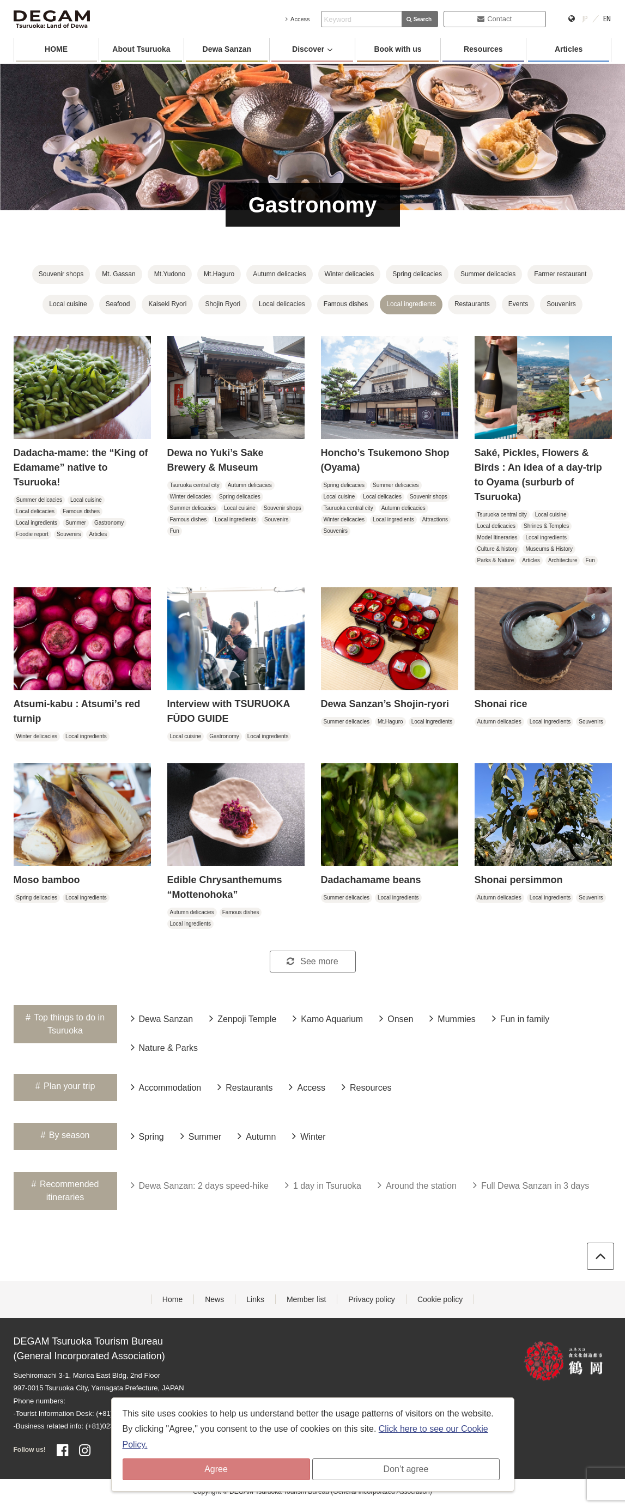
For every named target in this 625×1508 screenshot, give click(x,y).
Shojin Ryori (222, 304)
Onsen (396, 1018)
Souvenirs (561, 304)
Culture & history (497, 549)
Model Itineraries (497, 537)
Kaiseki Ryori (167, 304)
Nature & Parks (164, 1047)
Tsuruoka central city (195, 485)
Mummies (452, 1018)
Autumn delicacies (279, 274)
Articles (568, 49)
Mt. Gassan (118, 274)
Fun (174, 531)
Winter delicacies (349, 274)
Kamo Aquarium (328, 1018)
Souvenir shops (61, 274)
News (214, 1299)
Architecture (562, 560)
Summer (75, 523)
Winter (308, 1135)
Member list (306, 1299)
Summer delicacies (487, 274)
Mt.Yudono (169, 274)
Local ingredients (411, 304)
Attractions (435, 519)
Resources (483, 49)
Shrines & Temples (546, 526)
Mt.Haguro (219, 274)
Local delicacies (282, 304)
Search (419, 19)
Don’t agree (406, 1469)
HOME (56, 49)
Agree (216, 1469)
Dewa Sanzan (227, 49)
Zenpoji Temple (242, 1018)
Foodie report (32, 534)
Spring (147, 1135)
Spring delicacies (417, 274)
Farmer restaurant (560, 274)
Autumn (257, 1135)
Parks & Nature (495, 560)
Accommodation (166, 1086)
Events (518, 304)
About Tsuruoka (141, 49)
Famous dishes (346, 304)
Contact (494, 19)
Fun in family (521, 1018)
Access (298, 19)
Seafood (118, 304)
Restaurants (472, 304)
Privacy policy (371, 1299)
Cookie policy (440, 1299)
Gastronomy (109, 523)
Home (172, 1299)
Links (255, 1299)
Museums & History (549, 549)
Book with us (397, 49)
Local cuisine (68, 304)
